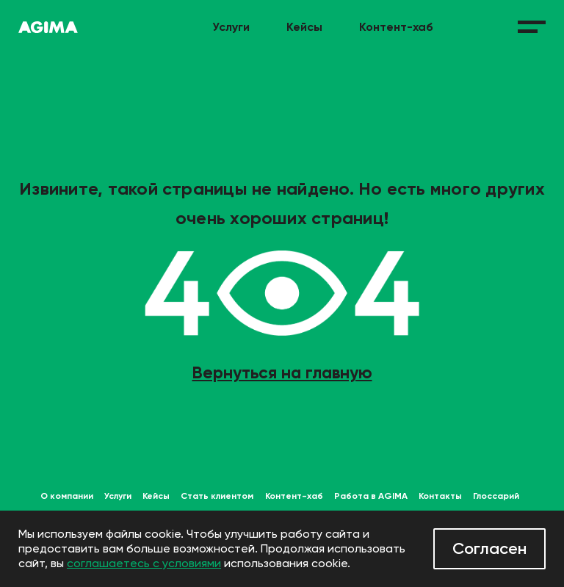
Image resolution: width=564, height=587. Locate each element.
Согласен (489, 548)
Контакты (440, 496)
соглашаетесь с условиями (144, 563)
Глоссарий (496, 496)
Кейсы (304, 27)
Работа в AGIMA (371, 496)
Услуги (231, 27)
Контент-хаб (396, 27)
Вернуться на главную (282, 372)
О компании (66, 496)
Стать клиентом (217, 496)
